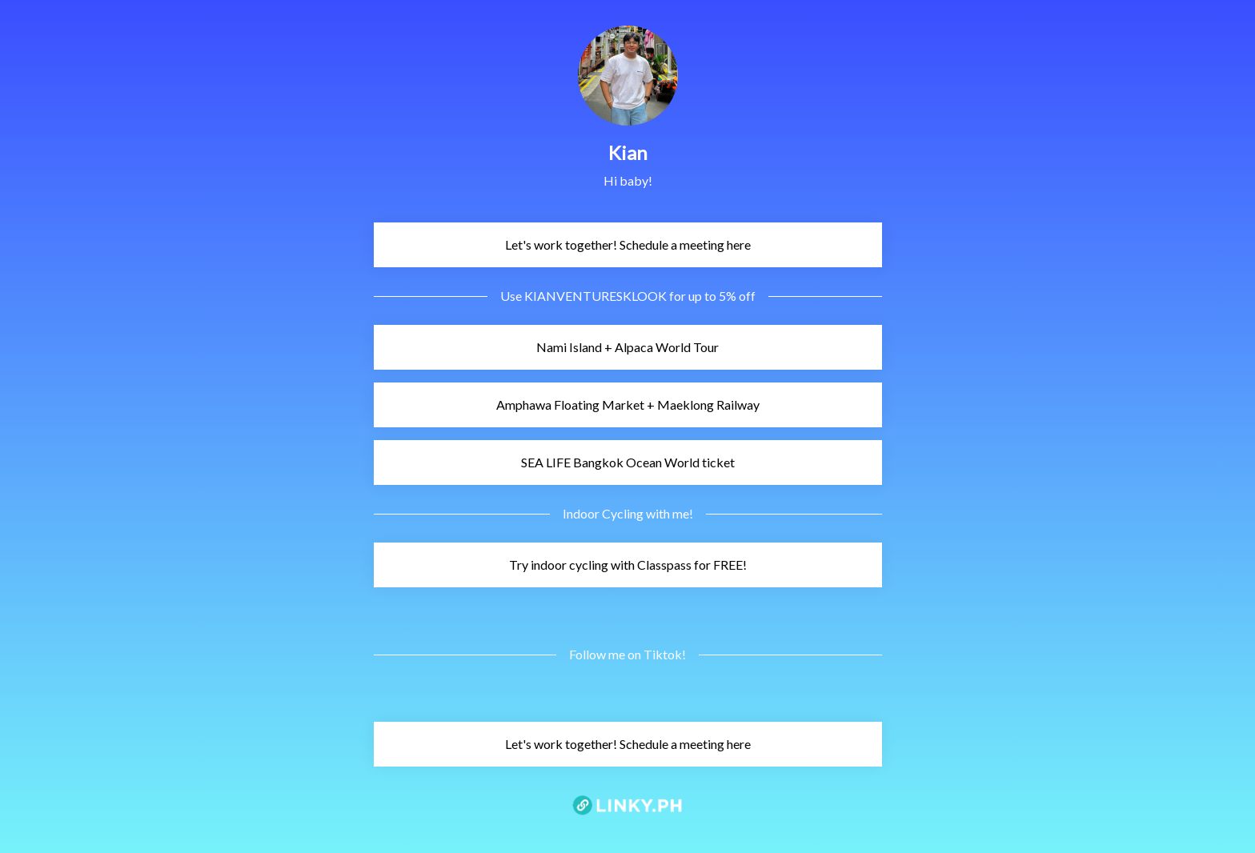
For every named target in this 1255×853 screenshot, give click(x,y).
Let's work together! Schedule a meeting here (565, 244)
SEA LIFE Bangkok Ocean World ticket (557, 462)
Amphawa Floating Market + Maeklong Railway (569, 404)
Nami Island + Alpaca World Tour (549, 347)
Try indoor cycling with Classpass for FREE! (563, 565)
